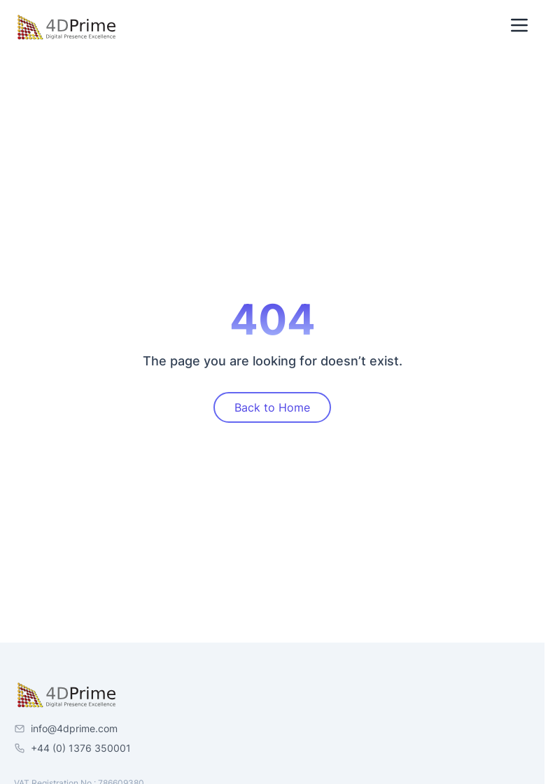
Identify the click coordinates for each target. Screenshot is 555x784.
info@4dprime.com (74, 728)
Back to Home (272, 407)
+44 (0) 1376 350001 (81, 748)
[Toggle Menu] (519, 25)
